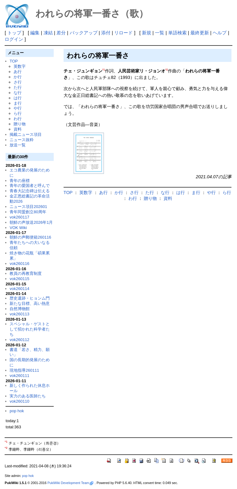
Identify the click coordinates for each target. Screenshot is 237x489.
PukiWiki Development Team (70, 483)
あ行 (18, 71)
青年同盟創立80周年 (28, 212)
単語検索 (177, 32)
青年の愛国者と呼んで (30, 185)
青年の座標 (20, 180)
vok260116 (19, 263)
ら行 (18, 113)
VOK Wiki (18, 227)
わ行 (18, 118)
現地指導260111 (24, 370)
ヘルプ (220, 32)
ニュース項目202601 (28, 206)
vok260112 (19, 339)
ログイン (14, 39)
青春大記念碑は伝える (30, 190)
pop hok (17, 411)
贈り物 (20, 124)
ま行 (18, 103)
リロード (123, 32)
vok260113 (19, 314)
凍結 (48, 32)
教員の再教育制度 (26, 273)
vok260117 (19, 217)
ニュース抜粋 (22, 139)
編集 (35, 32)
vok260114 (19, 288)
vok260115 (19, 278)
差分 (61, 32)
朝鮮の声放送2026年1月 (31, 222)
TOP (14, 61)
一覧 (159, 32)
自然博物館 (20, 308)
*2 (166, 69)
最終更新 (199, 32)
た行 (18, 87)
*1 (103, 69)
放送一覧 (18, 145)
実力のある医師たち (28, 396)
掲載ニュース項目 (26, 134)
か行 (18, 77)
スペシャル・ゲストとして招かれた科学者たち (30, 329)
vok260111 (19, 375)
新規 (146, 32)
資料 (18, 129)
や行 (18, 108)
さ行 (18, 82)
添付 (105, 32)
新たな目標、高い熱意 (30, 303)
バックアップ (84, 32)
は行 (18, 98)
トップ (14, 32)
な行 (18, 92)
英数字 (20, 66)
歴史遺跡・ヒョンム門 (30, 298)
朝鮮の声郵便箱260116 (30, 237)
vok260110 (19, 401)
